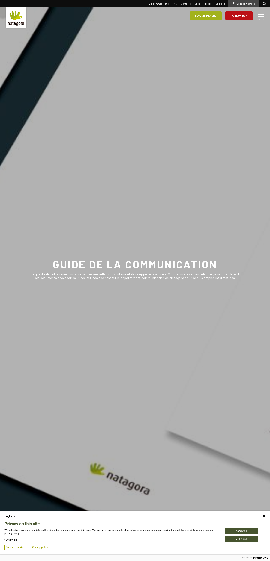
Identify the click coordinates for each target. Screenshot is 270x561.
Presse (208, 3)
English (10, 516)
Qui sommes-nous (159, 3)
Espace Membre (246, 3)
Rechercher (265, 3)
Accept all (241, 531)
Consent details (15, 547)
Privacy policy (40, 547)
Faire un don (239, 15)
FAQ (175, 3)
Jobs (197, 3)
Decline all (241, 538)
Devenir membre (205, 15)
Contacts (186, 3)
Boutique (220, 3)
